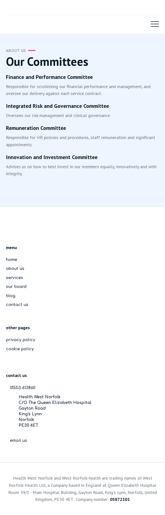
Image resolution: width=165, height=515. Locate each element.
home (11, 260)
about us (15, 268)
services (14, 278)
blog (10, 296)
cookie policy (20, 349)
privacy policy (20, 340)
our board (16, 286)
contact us (17, 305)
